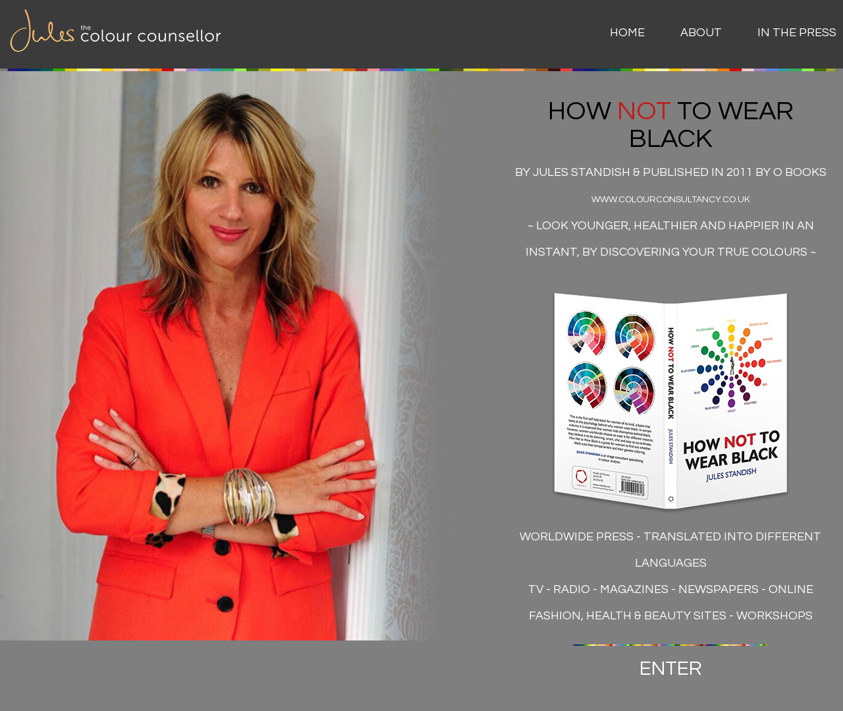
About (701, 32)
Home (627, 32)
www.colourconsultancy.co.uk (670, 199)
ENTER (670, 668)
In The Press (796, 32)
